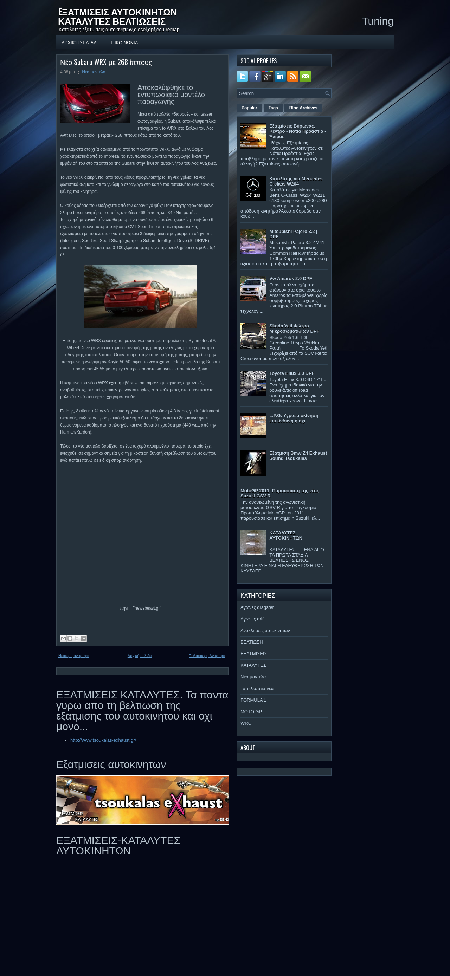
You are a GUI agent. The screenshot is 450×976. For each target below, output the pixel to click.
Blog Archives (303, 107)
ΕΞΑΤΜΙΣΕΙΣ (253, 653)
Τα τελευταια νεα (257, 688)
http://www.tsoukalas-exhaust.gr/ (103, 740)
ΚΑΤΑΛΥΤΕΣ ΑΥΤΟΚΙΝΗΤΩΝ (285, 535)
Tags (273, 107)
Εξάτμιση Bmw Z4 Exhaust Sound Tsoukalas (298, 455)
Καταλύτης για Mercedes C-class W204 (296, 181)
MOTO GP (251, 711)
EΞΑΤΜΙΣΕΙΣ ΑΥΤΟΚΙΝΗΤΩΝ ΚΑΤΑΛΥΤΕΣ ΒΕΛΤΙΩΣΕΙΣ (117, 16)
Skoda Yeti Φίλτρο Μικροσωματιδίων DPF (294, 328)
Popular (249, 107)
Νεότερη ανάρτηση (74, 655)
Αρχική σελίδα (79, 42)
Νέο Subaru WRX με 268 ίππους (106, 61)
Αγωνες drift (252, 619)
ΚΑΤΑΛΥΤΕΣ (253, 665)
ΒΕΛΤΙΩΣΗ (251, 642)
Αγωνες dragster (257, 607)
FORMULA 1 (253, 700)
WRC (245, 723)
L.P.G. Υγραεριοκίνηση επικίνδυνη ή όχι (294, 418)
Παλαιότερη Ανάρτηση (207, 655)
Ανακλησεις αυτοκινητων (265, 630)
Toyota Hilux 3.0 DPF (291, 373)
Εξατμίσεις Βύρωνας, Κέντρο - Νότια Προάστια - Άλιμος (297, 131)
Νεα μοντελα (93, 72)
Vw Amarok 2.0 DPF (290, 278)
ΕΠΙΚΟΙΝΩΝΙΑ (123, 42)
